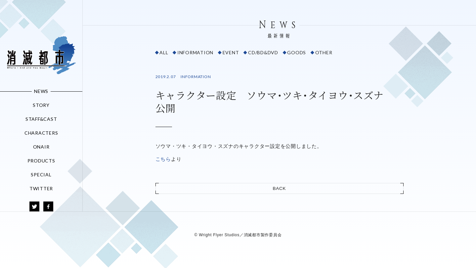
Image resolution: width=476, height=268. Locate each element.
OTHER (323, 52)
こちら (163, 159)
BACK (279, 188)
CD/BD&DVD (263, 52)
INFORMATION (195, 52)
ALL (163, 52)
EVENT (231, 52)
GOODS (296, 52)
